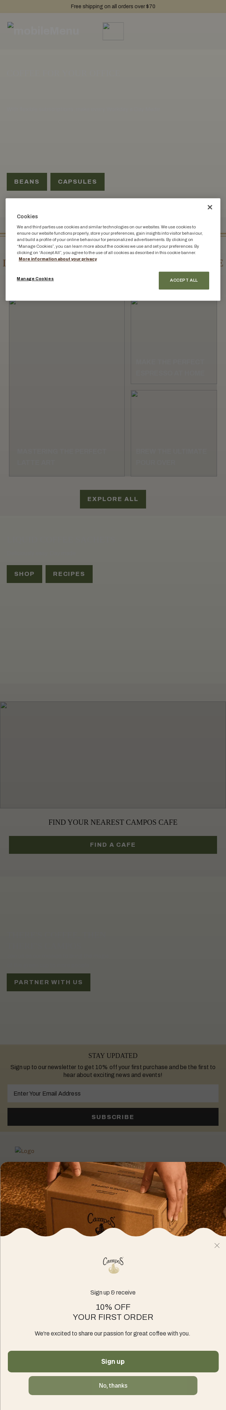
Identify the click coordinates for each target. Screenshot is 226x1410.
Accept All (184, 280)
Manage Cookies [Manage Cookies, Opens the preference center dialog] (35, 278)
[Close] (210, 207)
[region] (113, 249)
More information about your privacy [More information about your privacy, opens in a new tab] (58, 259)
